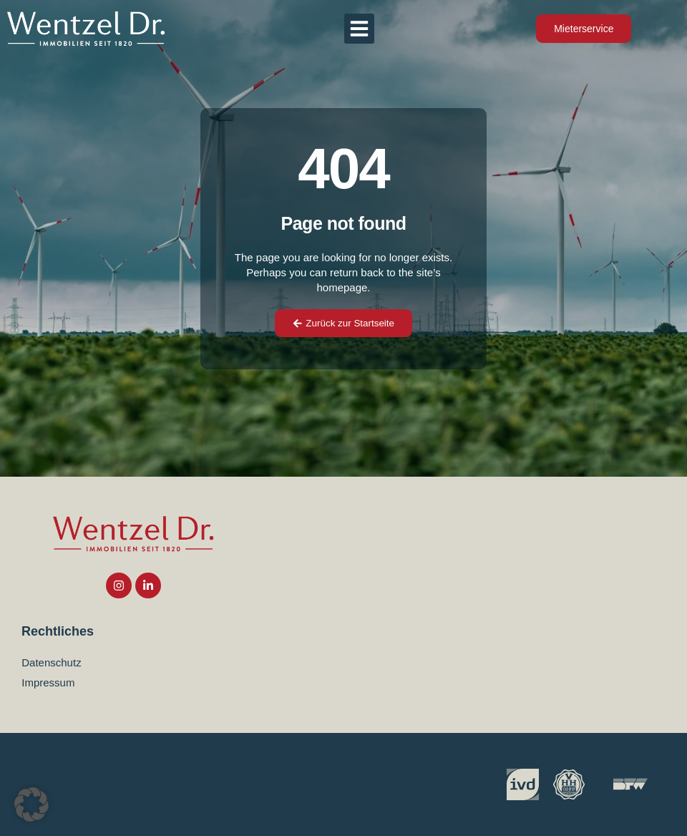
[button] (359, 29)
